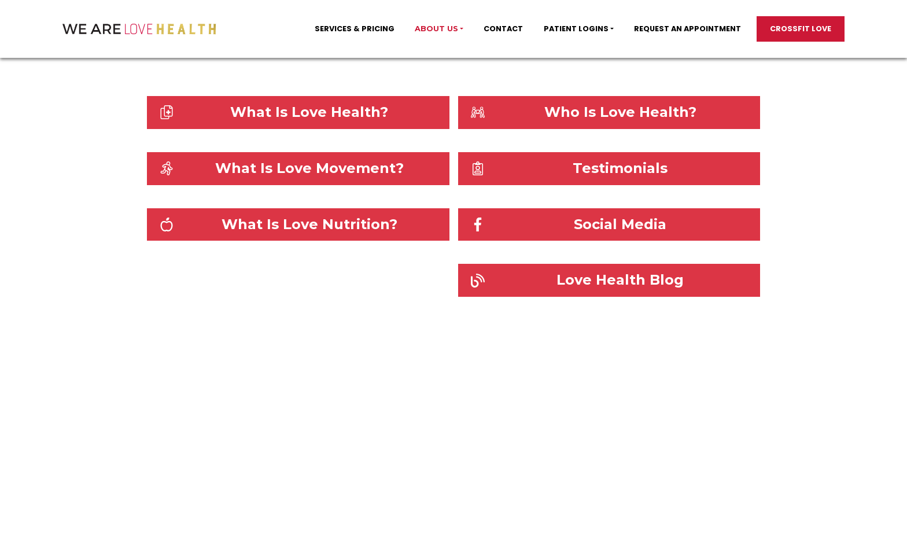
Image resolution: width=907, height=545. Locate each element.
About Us (436, 28)
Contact (503, 29)
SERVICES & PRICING (354, 29)
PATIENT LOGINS (576, 29)
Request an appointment (687, 29)
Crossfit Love (800, 29)
